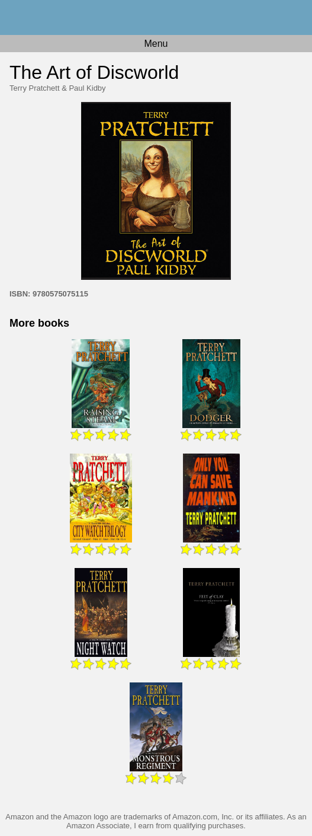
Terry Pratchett (34, 88)
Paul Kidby (87, 88)
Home (156, 17)
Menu (156, 44)
